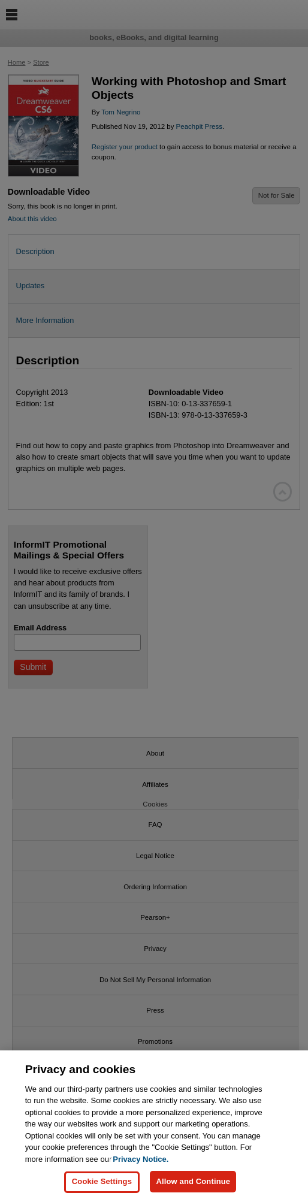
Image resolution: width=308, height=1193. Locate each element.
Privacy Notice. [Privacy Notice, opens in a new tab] (140, 1163)
